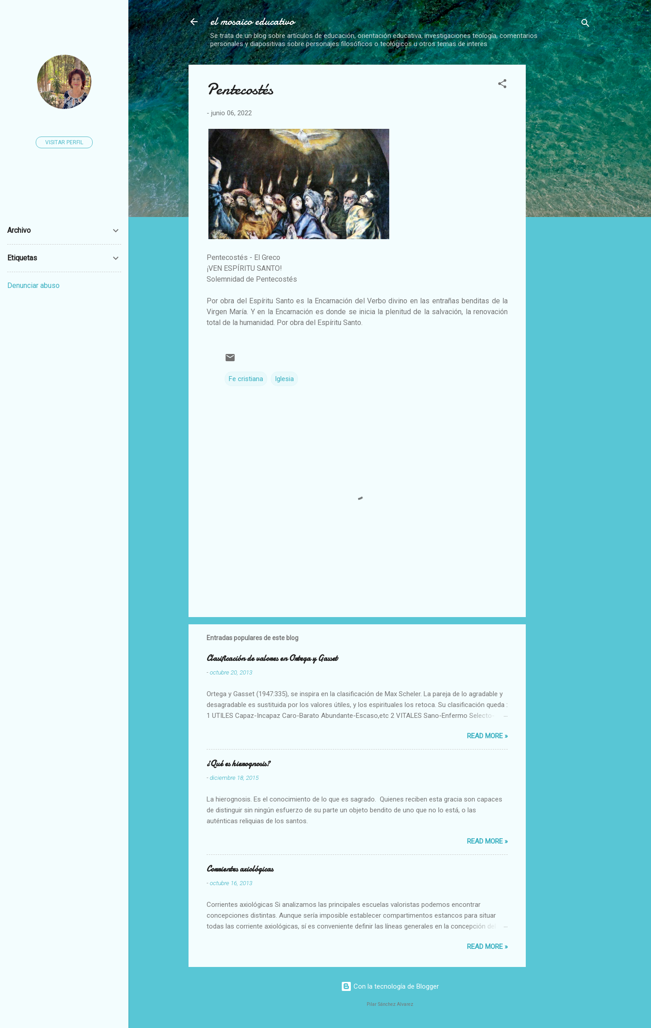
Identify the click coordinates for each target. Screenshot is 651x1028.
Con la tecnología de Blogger (390, 986)
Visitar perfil (64, 142)
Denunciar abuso (33, 285)
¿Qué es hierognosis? (238, 763)
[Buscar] (585, 24)
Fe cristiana (246, 379)
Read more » (487, 736)
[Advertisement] (592, 200)
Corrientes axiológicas (240, 869)
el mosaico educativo (252, 21)
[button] (502, 85)
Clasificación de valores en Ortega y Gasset (272, 658)
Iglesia (284, 379)
